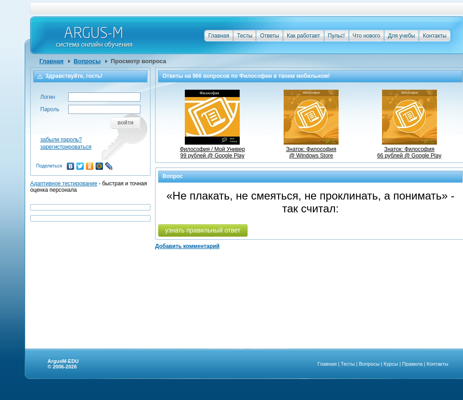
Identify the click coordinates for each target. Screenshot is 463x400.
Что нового (366, 35)
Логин (47, 97)
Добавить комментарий (187, 246)
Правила (412, 364)
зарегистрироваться (66, 147)
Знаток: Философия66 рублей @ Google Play (409, 149)
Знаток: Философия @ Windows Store (311, 149)
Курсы (391, 364)
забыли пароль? (61, 139)
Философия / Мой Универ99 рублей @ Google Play (212, 149)
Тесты (244, 35)
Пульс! (336, 35)
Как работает (303, 35)
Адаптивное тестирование (63, 183)
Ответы (269, 35)
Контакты (435, 35)
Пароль (49, 109)
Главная (218, 35)
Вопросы (87, 61)
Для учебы (401, 35)
